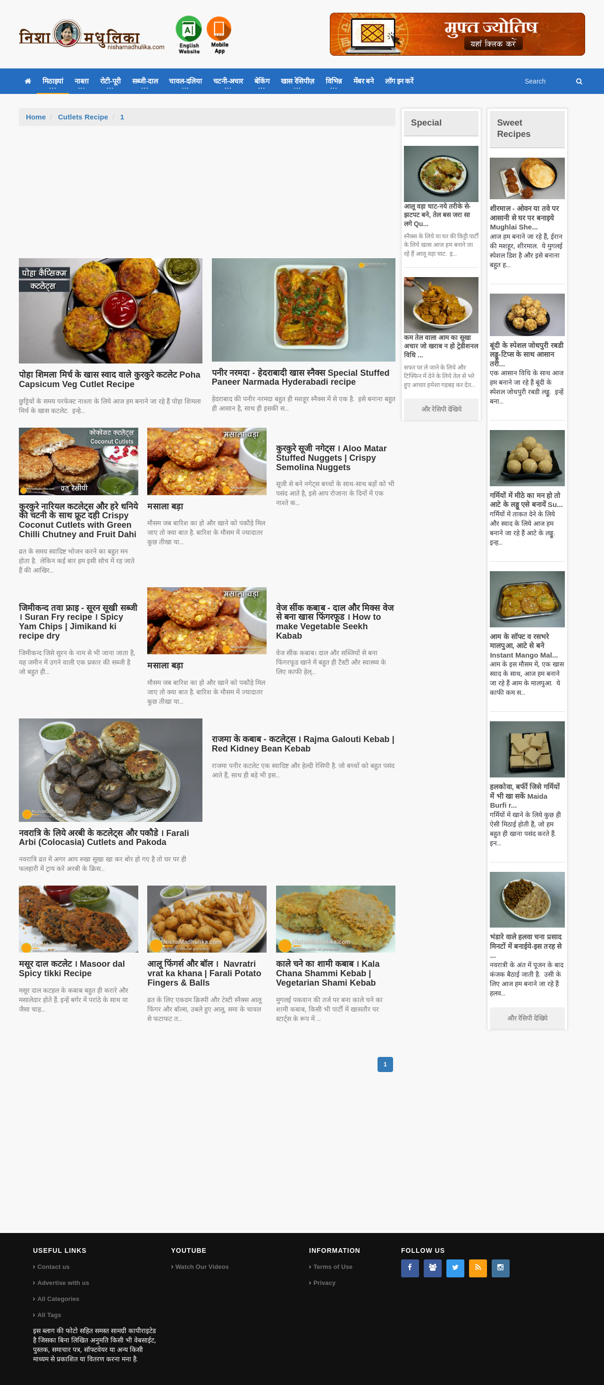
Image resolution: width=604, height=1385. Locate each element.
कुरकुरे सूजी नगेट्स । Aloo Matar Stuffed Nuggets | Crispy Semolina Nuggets (328, 458)
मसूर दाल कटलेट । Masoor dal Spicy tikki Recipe (69, 968)
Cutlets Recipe (82, 117)
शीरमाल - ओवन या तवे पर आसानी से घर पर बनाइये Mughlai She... (522, 217)
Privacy (324, 1282)
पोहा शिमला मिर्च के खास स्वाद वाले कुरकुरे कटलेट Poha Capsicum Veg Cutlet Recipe (106, 379)
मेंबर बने (363, 81)
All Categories (57, 1298)
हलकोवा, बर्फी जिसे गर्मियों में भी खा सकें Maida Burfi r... (526, 796)
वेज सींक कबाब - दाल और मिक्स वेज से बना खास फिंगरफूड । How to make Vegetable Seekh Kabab (333, 617)
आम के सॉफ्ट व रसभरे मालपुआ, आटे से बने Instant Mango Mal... (522, 646)
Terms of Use (332, 1266)
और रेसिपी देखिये (441, 409)
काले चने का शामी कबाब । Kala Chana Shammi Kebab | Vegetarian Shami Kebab (325, 973)
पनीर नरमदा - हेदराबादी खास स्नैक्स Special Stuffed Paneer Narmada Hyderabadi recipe (296, 377)
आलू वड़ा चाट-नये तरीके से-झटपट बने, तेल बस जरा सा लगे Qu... (439, 215)
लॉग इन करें (399, 81)
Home (36, 117)
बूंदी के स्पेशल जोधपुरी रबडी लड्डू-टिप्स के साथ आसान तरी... (524, 354)
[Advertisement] (207, 197)
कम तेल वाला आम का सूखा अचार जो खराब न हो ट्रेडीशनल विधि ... (439, 346)
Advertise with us (62, 1282)
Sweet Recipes (516, 127)
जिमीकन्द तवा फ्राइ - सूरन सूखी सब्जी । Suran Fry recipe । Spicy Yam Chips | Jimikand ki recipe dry (78, 617)
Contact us (53, 1266)
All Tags (49, 1314)
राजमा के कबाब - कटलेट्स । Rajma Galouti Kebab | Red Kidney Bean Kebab (299, 744)
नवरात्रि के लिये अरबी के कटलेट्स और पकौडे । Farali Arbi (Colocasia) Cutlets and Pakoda (109, 837)
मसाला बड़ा (164, 506)
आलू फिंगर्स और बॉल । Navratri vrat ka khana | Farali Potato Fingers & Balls (201, 973)
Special (428, 122)
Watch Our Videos (202, 1266)
